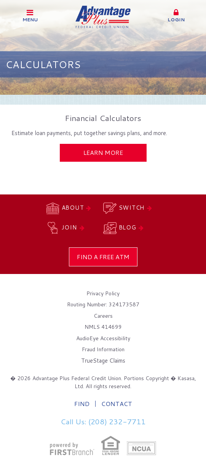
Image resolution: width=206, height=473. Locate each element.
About (73, 208)
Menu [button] (30, 16)
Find (81, 404)
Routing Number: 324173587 (103, 304)
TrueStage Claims (103, 361)
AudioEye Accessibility (103, 338)
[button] (176, 16)
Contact (116, 404)
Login (176, 16)
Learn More (103, 152)
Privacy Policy (103, 293)
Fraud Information (103, 349)
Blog (127, 227)
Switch (132, 208)
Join (69, 227)
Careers (103, 316)
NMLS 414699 (103, 327)
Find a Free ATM (103, 256)
